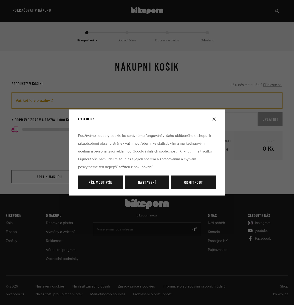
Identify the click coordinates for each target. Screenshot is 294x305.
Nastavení (147, 182)
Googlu (138, 151)
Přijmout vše (100, 182)
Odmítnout (193, 182)
